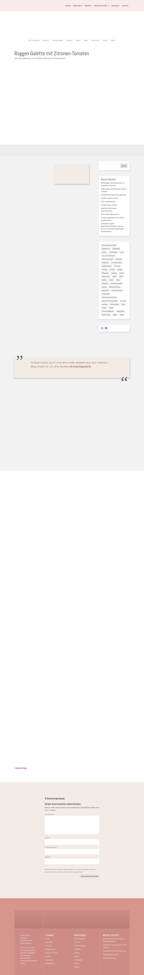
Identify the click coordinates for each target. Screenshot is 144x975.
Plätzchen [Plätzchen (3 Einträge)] (105, 283)
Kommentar (50, 814)
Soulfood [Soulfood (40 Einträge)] (105, 304)
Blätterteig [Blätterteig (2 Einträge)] (116, 249)
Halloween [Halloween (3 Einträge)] (105, 273)
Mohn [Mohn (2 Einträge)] (121, 276)
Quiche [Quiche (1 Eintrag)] (104, 287)
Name (47, 838)
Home (67, 5)
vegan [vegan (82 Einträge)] (115, 315)
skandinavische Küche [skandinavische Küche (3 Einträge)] (109, 297)
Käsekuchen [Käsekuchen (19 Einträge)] (106, 276)
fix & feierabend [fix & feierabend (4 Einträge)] (116, 263)
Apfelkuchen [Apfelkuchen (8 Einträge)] (106, 249)
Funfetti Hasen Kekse (109, 205)
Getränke (69, 40)
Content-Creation (51, 953)
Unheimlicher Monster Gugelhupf (113, 195)
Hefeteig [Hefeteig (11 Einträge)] (114, 273)
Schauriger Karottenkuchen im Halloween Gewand (113, 940)
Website (48, 857)
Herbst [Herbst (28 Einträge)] (121, 273)
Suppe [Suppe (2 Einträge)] (111, 308)
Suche (123, 166)
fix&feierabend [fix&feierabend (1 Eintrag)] (106, 266)
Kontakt (116, 5)
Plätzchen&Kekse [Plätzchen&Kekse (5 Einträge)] (116, 283)
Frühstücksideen (57, 40)
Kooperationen (50, 949)
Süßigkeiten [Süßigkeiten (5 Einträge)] (120, 311)
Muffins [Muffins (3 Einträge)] (104, 280)
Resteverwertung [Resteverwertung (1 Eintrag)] (114, 287)
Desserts (46, 40)
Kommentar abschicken (89, 876)
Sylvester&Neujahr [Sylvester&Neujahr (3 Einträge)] (108, 311)
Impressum (49, 960)
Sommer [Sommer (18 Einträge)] (123, 301)
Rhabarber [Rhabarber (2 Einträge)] (105, 290)
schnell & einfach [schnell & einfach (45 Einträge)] (117, 290)
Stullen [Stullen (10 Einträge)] (104, 308)
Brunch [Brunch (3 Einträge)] (104, 252)
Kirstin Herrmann (24, 58)
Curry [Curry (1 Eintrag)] (122, 252)
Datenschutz (49, 963)
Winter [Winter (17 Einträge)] (122, 315)
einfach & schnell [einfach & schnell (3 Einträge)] (107, 259)
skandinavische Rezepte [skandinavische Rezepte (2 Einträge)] (110, 301)
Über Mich (77, 5)
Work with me (100, 5)
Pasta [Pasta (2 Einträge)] (118, 280)
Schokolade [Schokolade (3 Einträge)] (105, 294)
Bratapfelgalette (80, 366)
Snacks (104, 40)
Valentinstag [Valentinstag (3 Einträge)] (106, 315)
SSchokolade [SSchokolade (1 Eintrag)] (114, 304)
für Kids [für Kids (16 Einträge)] (112, 270)
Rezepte (88, 5)
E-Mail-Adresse (51, 847)
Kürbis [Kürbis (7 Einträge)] (115, 276)
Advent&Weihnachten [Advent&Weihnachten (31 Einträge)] (109, 245)
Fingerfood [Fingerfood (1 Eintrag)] (105, 263)
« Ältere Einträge (20, 768)
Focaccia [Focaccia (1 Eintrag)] (117, 266)
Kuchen (78, 40)
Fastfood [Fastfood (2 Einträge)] (118, 259)
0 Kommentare (59, 58)
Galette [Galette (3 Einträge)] (119, 270)
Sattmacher (95, 40)
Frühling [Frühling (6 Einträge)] (104, 270)
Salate (86, 40)
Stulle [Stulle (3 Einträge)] (123, 304)
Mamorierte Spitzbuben (110, 214)
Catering (48, 945)
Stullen (112, 40)
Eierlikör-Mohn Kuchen (109, 198)
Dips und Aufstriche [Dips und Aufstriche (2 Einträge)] (108, 256)
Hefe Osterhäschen (108, 202)
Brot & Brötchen (34, 40)
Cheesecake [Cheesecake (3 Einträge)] (113, 252)
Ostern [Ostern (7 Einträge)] (111, 280)
